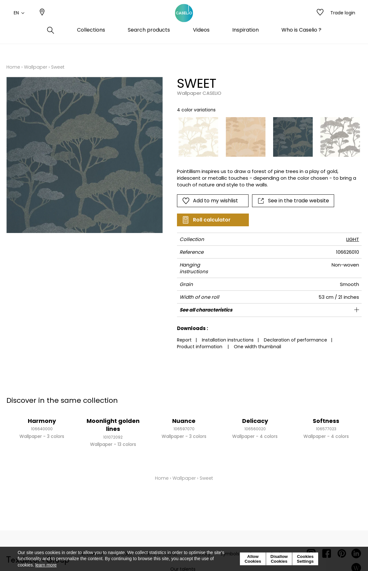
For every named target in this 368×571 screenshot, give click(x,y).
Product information (199, 346)
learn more (46, 564)
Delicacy (255, 421)
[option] (198, 137)
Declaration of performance (295, 340)
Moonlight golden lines (113, 425)
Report (184, 340)
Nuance (183, 421)
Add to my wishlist (210, 201)
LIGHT (352, 239)
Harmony (42, 421)
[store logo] (184, 20)
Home (13, 67)
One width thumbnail (257, 346)
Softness (326, 421)
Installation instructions (228, 340)
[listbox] (265, 137)
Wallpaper (35, 67)
